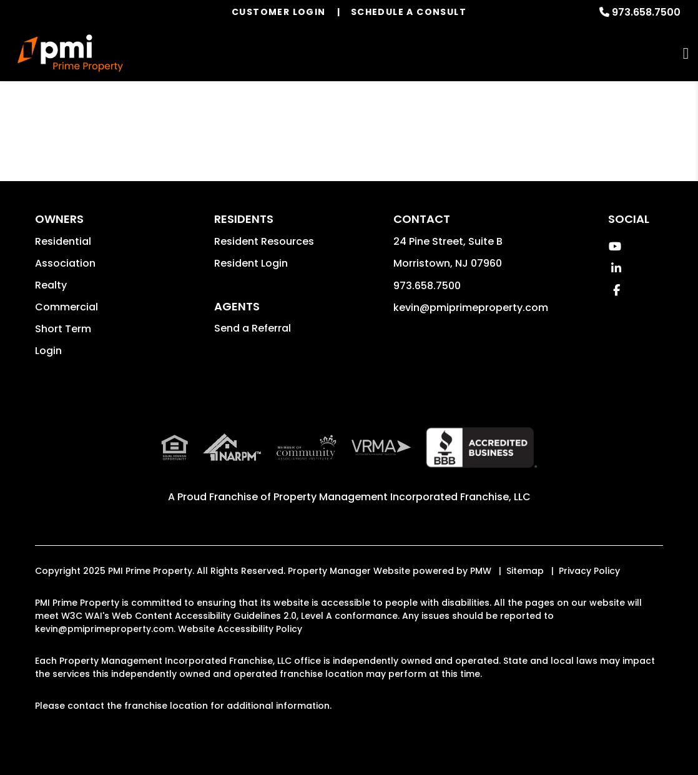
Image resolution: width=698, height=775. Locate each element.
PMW (480, 571)
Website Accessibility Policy (240, 629)
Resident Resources (264, 241)
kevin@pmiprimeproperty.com (470, 307)
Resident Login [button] (251, 263)
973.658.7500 (646, 12)
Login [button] (48, 350)
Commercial (66, 307)
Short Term (63, 329)
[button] (614, 246)
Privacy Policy (589, 571)
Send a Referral (252, 328)
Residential (63, 241)
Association (65, 263)
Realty (51, 285)
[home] (70, 53)
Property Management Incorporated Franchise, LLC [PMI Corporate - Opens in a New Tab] (402, 497)
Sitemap (525, 571)
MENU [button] (686, 53)
